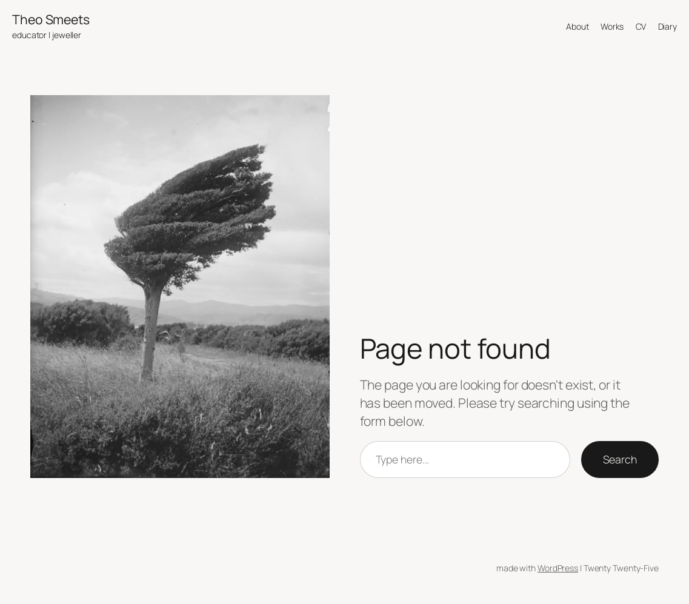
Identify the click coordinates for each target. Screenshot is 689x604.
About (577, 26)
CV (641, 26)
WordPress (558, 568)
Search (620, 459)
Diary (667, 26)
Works (612, 26)
